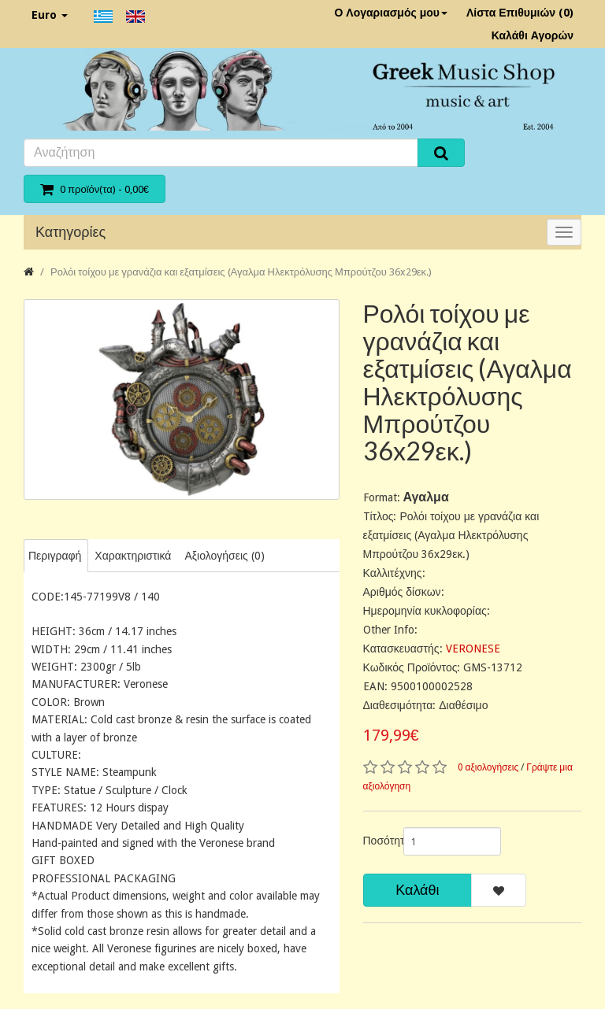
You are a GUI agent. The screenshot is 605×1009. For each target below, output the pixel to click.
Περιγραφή (54, 555)
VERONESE (473, 648)
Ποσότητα (377, 840)
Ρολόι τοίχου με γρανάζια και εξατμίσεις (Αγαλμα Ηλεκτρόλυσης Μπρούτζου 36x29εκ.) (241, 272)
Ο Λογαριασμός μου (390, 12)
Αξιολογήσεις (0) (224, 555)
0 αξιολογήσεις (488, 767)
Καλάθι (417, 889)
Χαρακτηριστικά (133, 555)
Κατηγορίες (70, 232)
